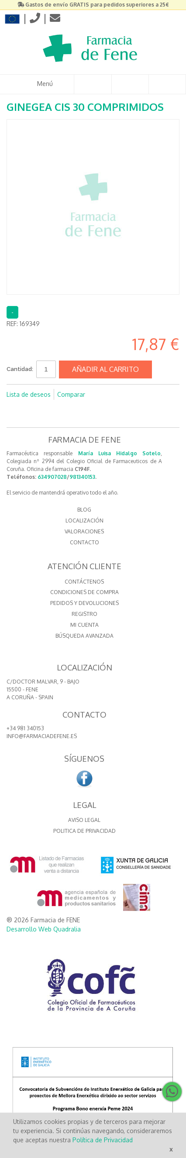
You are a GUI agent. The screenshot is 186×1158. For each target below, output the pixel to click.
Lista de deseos (29, 394)
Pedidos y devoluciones (84, 603)
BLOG (84, 509)
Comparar (71, 394)
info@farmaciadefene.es (42, 736)
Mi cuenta (84, 625)
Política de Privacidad (102, 1140)
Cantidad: (20, 369)
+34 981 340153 (25, 728)
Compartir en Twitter (121, 394)
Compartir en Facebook (103, 394)
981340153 (82, 477)
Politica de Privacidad (84, 831)
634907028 (52, 477)
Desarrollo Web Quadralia (44, 929)
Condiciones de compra (84, 592)
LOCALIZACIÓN (84, 520)
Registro (84, 614)
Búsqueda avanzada (84, 635)
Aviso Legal (84, 820)
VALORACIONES (84, 531)
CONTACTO (84, 542)
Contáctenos (84, 581)
